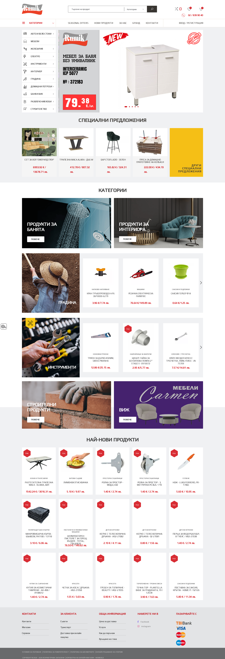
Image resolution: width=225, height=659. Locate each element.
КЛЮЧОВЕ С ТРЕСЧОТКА (180, 354)
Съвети (64, 621)
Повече (35, 239)
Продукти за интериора (134, 226)
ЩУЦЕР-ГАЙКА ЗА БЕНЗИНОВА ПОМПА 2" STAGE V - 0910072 (140, 361)
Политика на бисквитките (82, 652)
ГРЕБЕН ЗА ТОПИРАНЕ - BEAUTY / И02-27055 (112, 589)
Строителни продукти (41, 448)
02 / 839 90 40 (195, 15)
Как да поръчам (107, 633)
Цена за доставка (107, 621)
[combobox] (96, 9)
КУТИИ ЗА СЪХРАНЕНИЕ (39, 584)
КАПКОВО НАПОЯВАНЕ (100, 289)
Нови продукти (103, 23)
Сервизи (26, 633)
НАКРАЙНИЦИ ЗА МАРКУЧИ (141, 354)
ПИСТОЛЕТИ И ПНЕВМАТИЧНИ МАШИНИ (76, 531)
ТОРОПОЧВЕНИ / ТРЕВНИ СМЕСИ (149, 584)
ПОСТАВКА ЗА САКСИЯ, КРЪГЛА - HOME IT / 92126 (186, 589)
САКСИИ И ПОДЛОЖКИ (181, 289)
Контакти (152, 23)
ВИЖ (124, 451)
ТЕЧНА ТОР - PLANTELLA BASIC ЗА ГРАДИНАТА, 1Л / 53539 (149, 590)
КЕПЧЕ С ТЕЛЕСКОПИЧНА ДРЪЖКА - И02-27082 (112, 535)
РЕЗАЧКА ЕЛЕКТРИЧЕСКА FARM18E (140, 294)
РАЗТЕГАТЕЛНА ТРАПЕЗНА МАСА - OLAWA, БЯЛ (39, 484)
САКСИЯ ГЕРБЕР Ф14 (181, 293)
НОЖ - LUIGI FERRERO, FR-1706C (186, 484)
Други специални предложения (189, 168)
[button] (180, 9)
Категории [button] (35, 23)
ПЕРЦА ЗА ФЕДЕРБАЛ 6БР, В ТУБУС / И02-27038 (186, 535)
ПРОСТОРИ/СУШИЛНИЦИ (112, 478)
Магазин (26, 627)
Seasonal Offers (78, 23)
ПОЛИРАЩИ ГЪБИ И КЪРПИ (38, 530)
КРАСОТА (75, 584)
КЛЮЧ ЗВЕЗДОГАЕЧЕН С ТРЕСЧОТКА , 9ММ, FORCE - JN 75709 (181, 361)
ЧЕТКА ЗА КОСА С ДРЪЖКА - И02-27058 (75, 589)
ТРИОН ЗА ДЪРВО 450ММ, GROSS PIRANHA (101, 359)
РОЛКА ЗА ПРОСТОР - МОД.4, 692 (112, 484)
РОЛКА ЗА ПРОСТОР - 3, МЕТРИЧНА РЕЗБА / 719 (149, 484)
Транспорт (65, 627)
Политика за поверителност (56, 652)
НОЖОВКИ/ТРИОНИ (100, 354)
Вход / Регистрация (191, 23)
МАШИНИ (140, 289)
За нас (123, 23)
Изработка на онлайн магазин (80, 658)
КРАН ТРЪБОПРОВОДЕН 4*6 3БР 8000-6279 (101, 294)
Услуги (102, 627)
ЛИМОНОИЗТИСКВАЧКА (75, 482)
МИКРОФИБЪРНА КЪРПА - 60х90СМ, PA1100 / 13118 (39, 535)
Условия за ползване (31, 652)
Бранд (136, 23)
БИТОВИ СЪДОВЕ (75, 478)
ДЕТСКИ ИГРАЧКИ (112, 530)
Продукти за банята (42, 226)
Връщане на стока (108, 639)
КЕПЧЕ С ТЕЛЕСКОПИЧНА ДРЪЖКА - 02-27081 (149, 535)
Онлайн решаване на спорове (109, 652)
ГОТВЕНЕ (186, 478)
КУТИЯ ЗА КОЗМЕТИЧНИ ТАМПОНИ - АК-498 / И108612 (39, 590)
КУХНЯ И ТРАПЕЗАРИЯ (39, 478)
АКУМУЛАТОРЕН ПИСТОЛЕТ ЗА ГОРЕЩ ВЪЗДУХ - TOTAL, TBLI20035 (75, 540)
